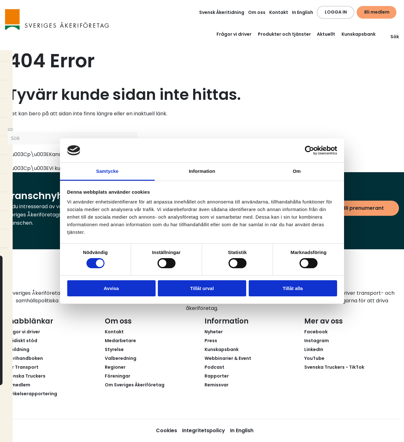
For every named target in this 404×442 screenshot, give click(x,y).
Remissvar (217, 385)
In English (302, 12)
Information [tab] (202, 171)
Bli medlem (376, 12)
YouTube (314, 358)
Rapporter (217, 376)
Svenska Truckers (25, 376)
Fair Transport (22, 367)
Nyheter (214, 332)
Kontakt (278, 12)
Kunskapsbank (359, 34)
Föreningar (117, 376)
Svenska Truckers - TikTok (334, 367)
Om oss (256, 12)
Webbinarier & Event (228, 358)
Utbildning (17, 349)
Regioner (115, 367)
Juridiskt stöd (21, 340)
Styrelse (114, 349)
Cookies (166, 430)
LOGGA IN (336, 12)
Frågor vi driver (234, 34)
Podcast (214, 367)
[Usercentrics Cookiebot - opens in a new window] (309, 150)
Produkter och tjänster (284, 34)
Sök (391, 36)
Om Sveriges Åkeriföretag (134, 385)
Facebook (316, 332)
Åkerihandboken (24, 358)
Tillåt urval (202, 288)
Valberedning (120, 358)
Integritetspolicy (203, 430)
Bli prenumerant (363, 208)
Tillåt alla (293, 288)
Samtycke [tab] (107, 171)
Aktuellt (326, 34)
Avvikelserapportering (31, 394)
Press (211, 340)
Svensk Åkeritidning (221, 12)
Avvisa (111, 288)
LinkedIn (313, 349)
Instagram (316, 340)
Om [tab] (296, 171)
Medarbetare (120, 340)
